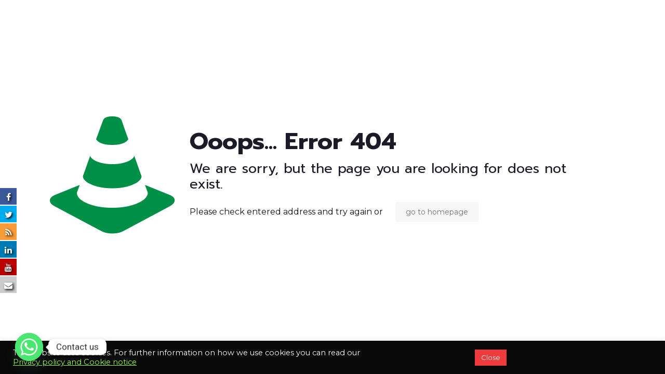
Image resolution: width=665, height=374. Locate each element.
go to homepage (437, 212)
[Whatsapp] (29, 347)
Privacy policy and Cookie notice (75, 362)
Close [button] (490, 357)
